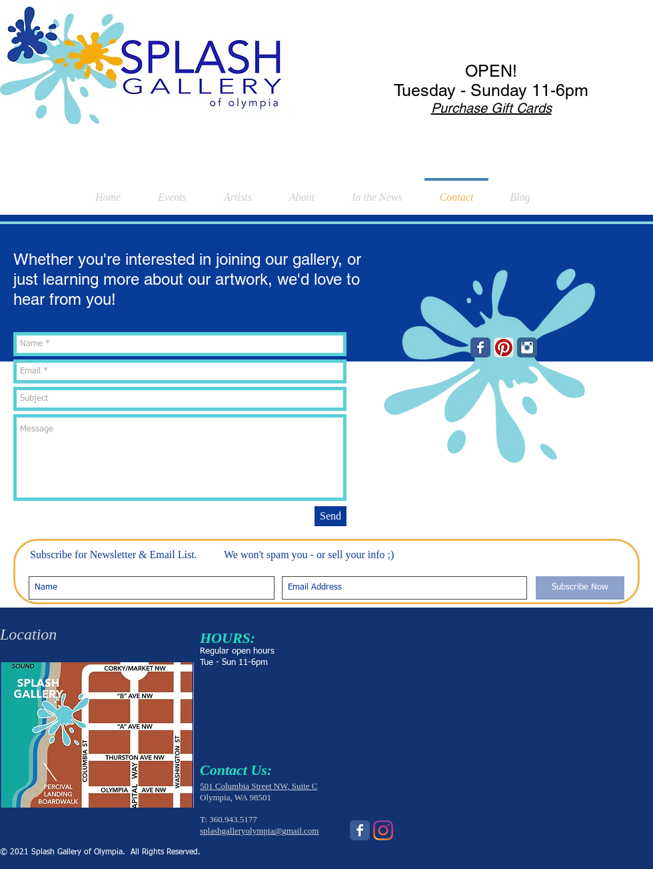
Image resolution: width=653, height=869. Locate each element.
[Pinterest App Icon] (504, 347)
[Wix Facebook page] (480, 347)
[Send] (330, 516)
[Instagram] (383, 830)
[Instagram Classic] (527, 347)
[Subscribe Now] (580, 588)
